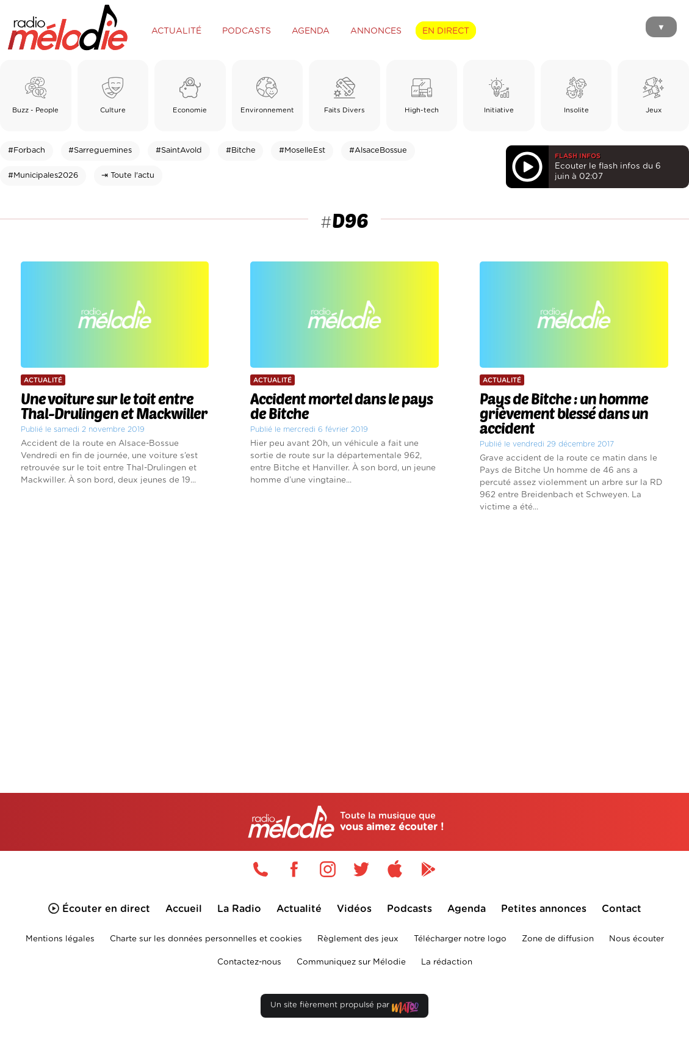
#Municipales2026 (43, 176)
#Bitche (241, 151)
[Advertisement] (344, 636)
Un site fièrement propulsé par (344, 1007)
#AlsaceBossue (378, 151)
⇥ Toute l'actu (127, 176)
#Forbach (26, 151)
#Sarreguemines (100, 151)
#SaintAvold (179, 151)
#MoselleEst (302, 151)
